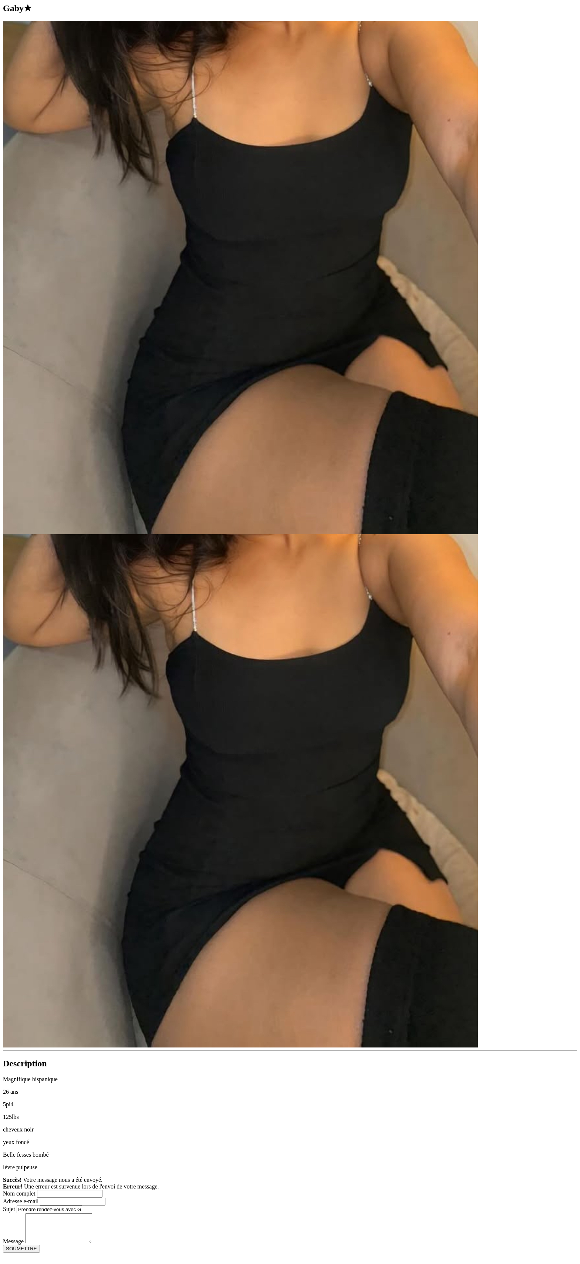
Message (13, 1247)
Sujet (9, 1209)
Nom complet (19, 1193)
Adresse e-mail (20, 1201)
